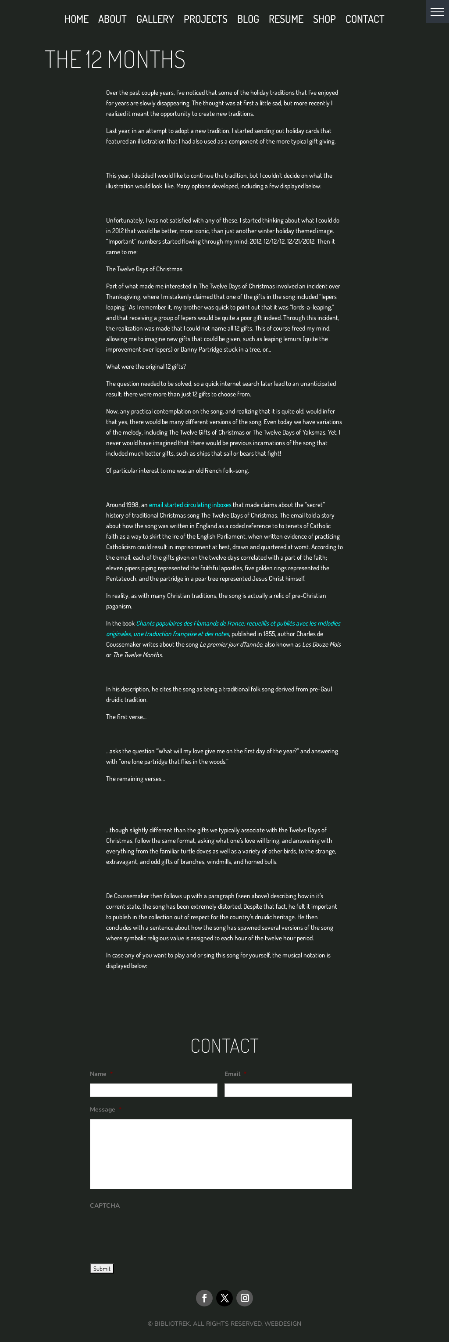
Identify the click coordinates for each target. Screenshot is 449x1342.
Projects (206, 20)
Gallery (155, 20)
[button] (437, 11)
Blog (248, 20)
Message (105, 1110)
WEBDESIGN (282, 1324)
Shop (324, 20)
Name (101, 1074)
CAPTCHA (105, 1206)
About (112, 20)
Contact (365, 20)
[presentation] (156, 1232)
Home (76, 20)
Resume (286, 20)
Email (235, 1074)
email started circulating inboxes (190, 504)
